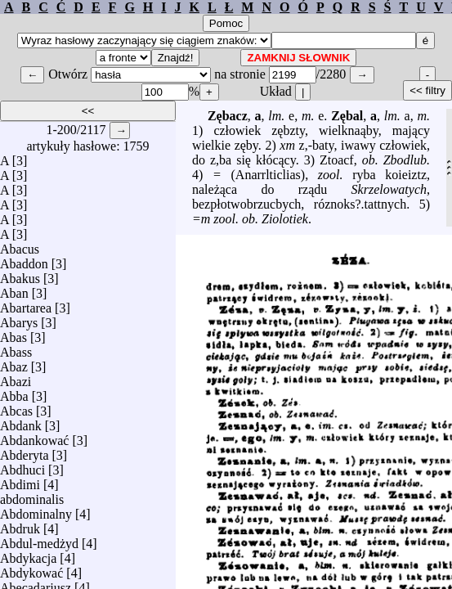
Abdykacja (28, 554)
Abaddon (24, 260)
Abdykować (31, 569)
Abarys (19, 319)
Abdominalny (36, 510)
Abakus (20, 274)
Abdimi (20, 481)
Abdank (21, 422)
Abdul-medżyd (39, 539)
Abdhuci (22, 466)
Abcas (16, 407)
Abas (13, 333)
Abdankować (34, 436)
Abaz (14, 363)
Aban (14, 289)
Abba (14, 392)
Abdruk (20, 525)
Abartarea (25, 304)
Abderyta (24, 451)
